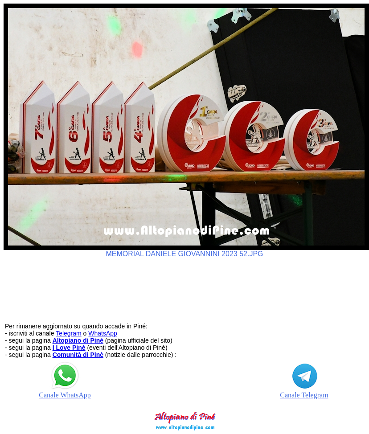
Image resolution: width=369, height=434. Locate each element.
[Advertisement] (184, 286)
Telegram (69, 333)
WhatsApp (102, 333)
